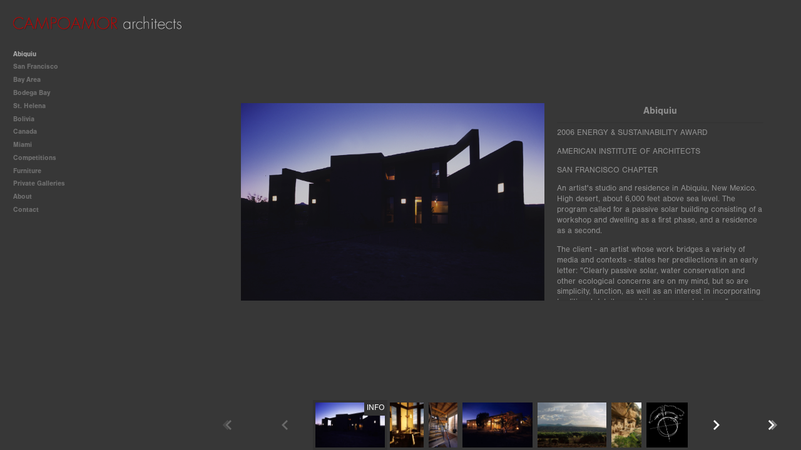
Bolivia (23, 119)
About (22, 196)
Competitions (39, 158)
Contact (26, 210)
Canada (25, 132)
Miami (22, 145)
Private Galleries (39, 183)
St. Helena (29, 106)
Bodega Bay (36, 93)
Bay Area (31, 80)
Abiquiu (24, 54)
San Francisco (40, 66)
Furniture (31, 171)
